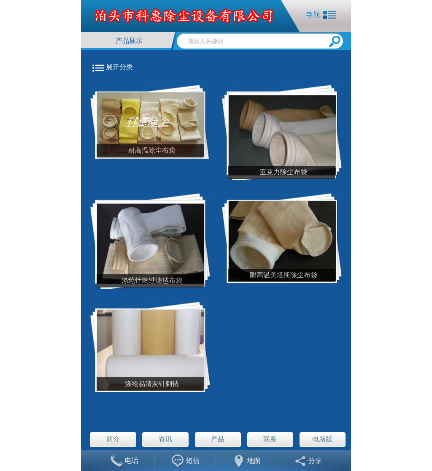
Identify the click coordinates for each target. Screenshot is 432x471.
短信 (185, 461)
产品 (217, 439)
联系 (270, 439)
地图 (246, 461)
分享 (308, 461)
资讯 (165, 439)
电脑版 (322, 439)
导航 (321, 15)
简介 (113, 439)
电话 (124, 461)
